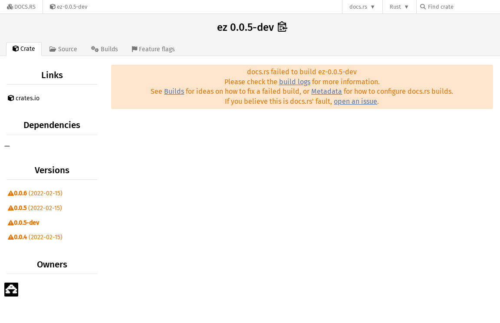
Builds (174, 91)
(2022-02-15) (35, 193)
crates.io (23, 98)
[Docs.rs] (21, 6)
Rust (395, 6)
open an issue (355, 101)
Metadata (326, 91)
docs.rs (358, 6)
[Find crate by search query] (463, 6)
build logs (294, 82)
